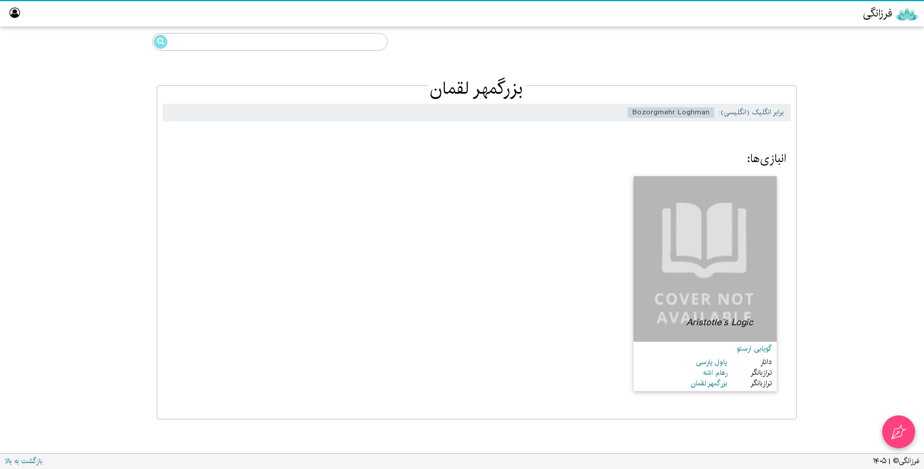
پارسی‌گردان (887, 154)
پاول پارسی (711, 362)
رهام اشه (715, 372)
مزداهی (878, 109)
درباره (899, 290)
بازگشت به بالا (23, 461)
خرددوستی (871, 64)
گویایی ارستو (754, 348)
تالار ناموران (889, 222)
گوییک (879, 86)
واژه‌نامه (896, 267)
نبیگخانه (894, 245)
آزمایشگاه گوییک (880, 200)
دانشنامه (865, 40)
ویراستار (894, 177)
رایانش (878, 131)
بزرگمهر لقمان (99, 107)
